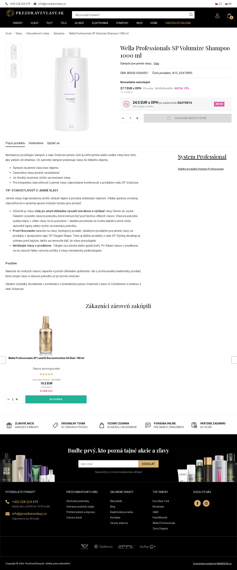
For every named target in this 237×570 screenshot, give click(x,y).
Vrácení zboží (74, 517)
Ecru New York (161, 501)
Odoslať (148, 464)
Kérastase (158, 506)
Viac (156, 63)
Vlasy (19, 33)
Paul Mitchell (160, 517)
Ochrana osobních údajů (80, 506)
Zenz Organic (160, 528)
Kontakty (115, 517)
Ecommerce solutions (204, 563)
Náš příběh (116, 501)
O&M (155, 512)
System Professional (202, 156)
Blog (112, 506)
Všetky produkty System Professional (201, 169)
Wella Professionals (164, 523)
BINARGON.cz (224, 563)
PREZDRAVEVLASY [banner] (35, 13)
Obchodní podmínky (77, 501)
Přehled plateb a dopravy (80, 512)
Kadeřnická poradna (121, 512)
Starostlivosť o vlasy (37, 33)
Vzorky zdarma (119, 523)
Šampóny (59, 33)
